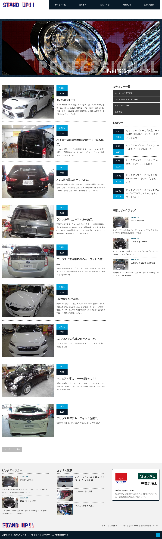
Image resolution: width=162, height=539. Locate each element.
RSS (158, 535)
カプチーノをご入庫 (83, 491)
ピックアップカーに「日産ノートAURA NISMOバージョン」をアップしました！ (143, 134)
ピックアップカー (122, 106)
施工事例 (82, 5)
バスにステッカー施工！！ (86, 506)
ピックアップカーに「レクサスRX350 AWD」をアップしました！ (141, 178)
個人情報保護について (150, 526)
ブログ (123, 526)
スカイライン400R (139, 242)
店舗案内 (127, 5)
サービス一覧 (60, 5)
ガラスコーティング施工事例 (126, 99)
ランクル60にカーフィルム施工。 (75, 219)
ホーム (104, 526)
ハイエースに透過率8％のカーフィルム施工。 (79, 142)
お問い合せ (149, 5)
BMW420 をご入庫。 (68, 299)
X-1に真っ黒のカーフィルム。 (73, 179)
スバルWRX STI (65, 100)
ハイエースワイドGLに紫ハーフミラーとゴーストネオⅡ (89, 478)
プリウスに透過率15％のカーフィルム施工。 (79, 261)
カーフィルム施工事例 (123, 93)
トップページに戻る (12, 449)
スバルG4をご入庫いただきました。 (77, 338)
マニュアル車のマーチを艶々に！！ (76, 378)
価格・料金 (104, 5)
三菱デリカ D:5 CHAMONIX (143, 263)
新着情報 (118, 112)
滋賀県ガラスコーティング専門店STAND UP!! (32, 535)
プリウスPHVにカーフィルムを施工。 (78, 418)
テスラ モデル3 (137, 220)
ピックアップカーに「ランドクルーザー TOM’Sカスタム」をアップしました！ (142, 193)
